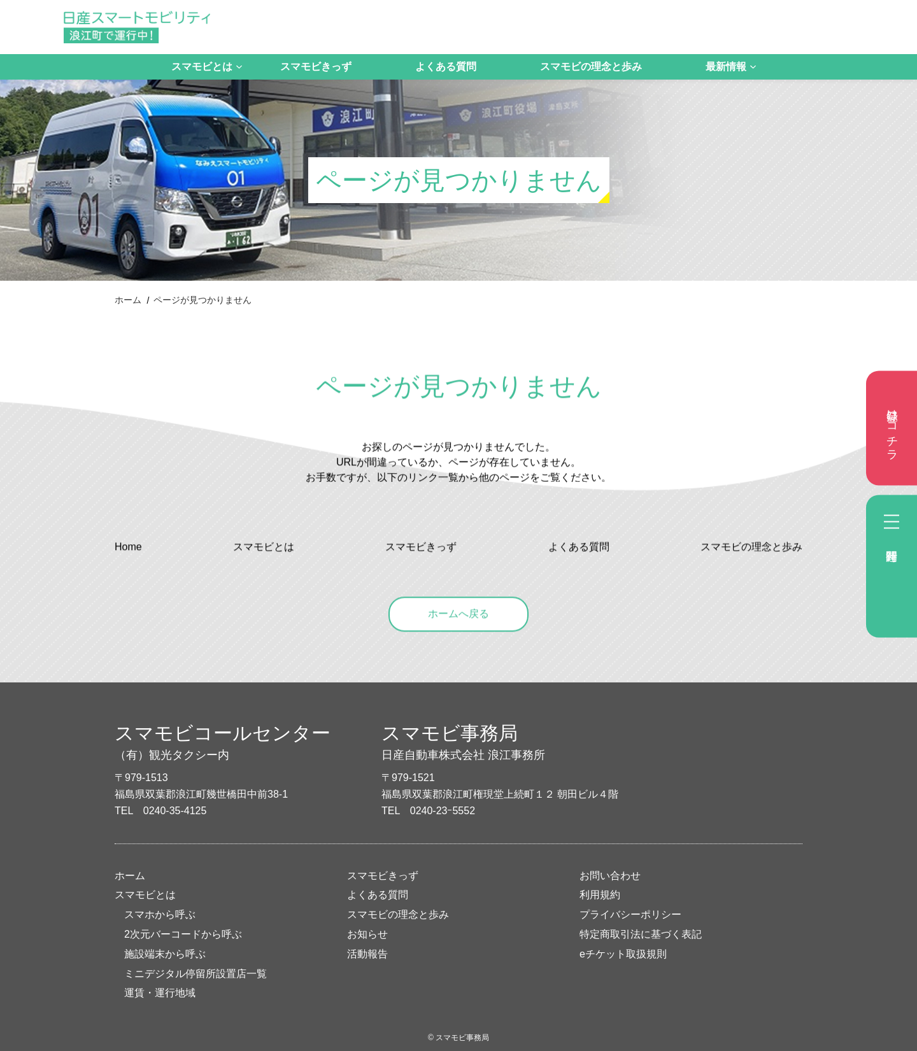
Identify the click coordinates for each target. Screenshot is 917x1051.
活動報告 (367, 954)
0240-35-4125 (175, 810)
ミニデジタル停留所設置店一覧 (195, 973)
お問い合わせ (610, 875)
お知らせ (367, 934)
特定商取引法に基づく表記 (640, 934)
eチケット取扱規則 (623, 954)
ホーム (128, 300)
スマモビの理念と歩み (591, 66)
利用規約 (599, 894)
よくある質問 (445, 66)
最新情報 (726, 66)
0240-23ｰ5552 (442, 810)
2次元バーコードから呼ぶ (183, 934)
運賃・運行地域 (159, 992)
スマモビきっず (316, 66)
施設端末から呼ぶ (165, 954)
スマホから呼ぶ (159, 914)
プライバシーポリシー (630, 914)
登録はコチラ (892, 428)
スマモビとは (201, 66)
